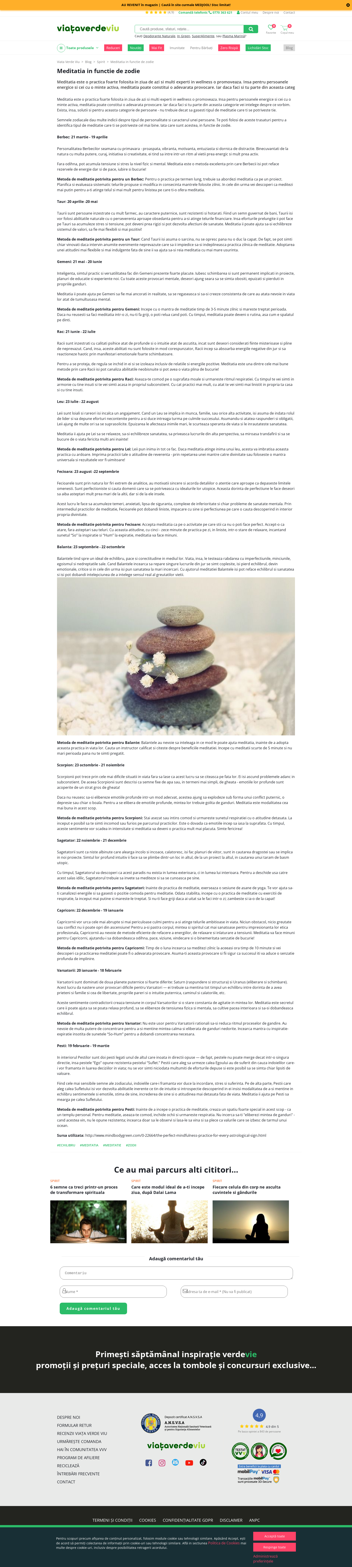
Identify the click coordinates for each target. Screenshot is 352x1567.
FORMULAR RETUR (74, 1427)
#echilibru (66, 1145)
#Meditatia (89, 1145)
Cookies (147, 1522)
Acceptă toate (274, 1536)
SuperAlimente (203, 36)
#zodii (131, 1145)
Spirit (55, 1181)
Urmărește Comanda (79, 1443)
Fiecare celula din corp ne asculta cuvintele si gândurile (247, 1189)
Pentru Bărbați (201, 48)
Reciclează (68, 1467)
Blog (289, 48)
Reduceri (113, 48)
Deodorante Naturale (159, 36)
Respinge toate (274, 1547)
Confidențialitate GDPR (188, 1522)
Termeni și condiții (112, 1522)
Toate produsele (78, 48)
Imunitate (177, 48)
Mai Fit (157, 48)
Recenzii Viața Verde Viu (82, 1435)
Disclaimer (231, 1522)
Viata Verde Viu (68, 62)
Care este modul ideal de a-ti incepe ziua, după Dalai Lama (168, 1189)
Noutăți (135, 48)
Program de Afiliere (78, 1459)
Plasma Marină (233, 36)
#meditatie (112, 1145)
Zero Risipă (229, 48)
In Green (183, 36)
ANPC (254, 1522)
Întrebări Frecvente (78, 1475)
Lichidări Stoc (258, 48)
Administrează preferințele (265, 1559)
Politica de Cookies (224, 1543)
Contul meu (247, 12)
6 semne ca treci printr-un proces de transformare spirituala (84, 1189)
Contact (289, 12)
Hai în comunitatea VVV (82, 1451)
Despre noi (271, 12)
